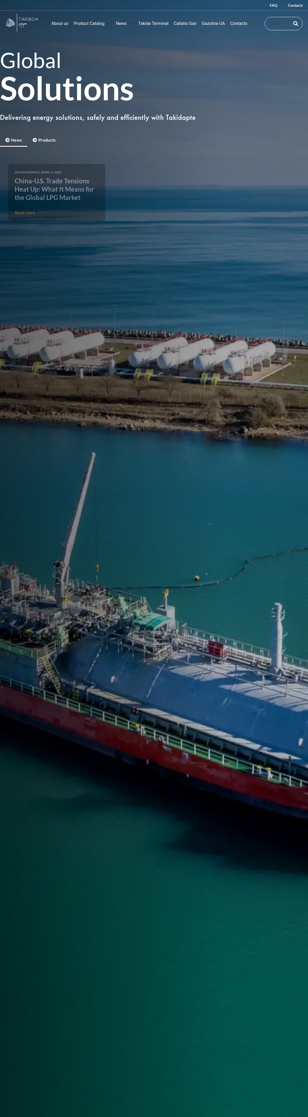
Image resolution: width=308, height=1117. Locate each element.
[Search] (295, 23)
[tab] (13, 140)
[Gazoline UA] (213, 23)
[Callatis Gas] (185, 23)
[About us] (60, 23)
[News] (124, 23)
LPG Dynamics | (27, 168)
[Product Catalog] (92, 23)
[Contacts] (238, 23)
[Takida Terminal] (153, 23)
